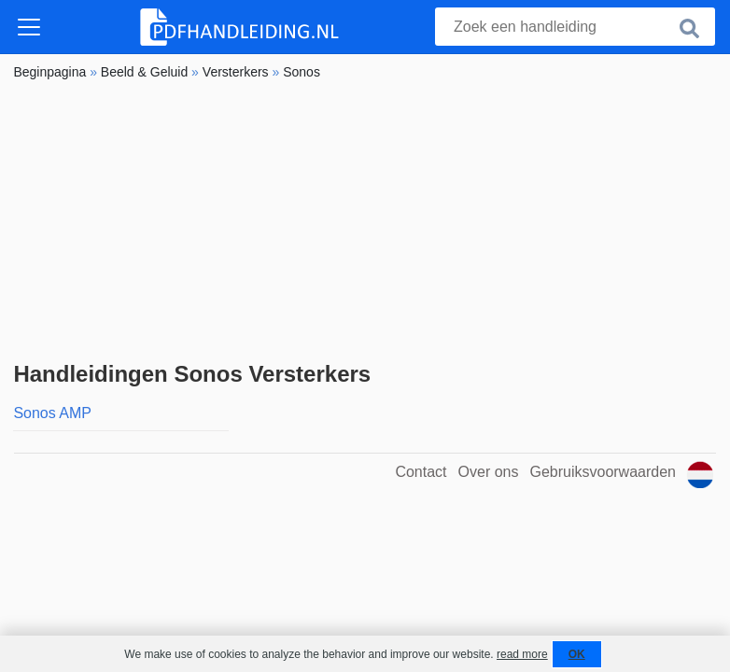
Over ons (488, 472)
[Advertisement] (364, 221)
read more (522, 654)
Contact (420, 472)
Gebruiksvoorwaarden (602, 472)
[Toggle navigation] (29, 27)
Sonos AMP (52, 413)
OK (577, 654)
